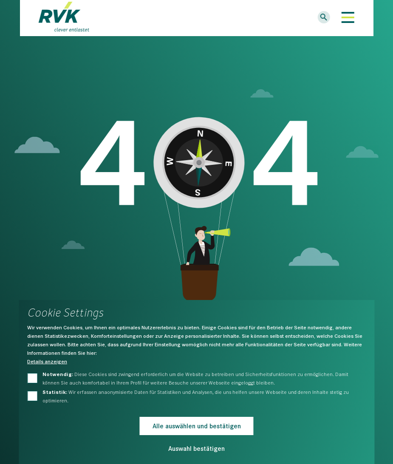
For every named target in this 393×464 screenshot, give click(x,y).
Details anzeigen (47, 361)
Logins (296, 18)
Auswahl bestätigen (196, 448)
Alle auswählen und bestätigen (197, 425)
